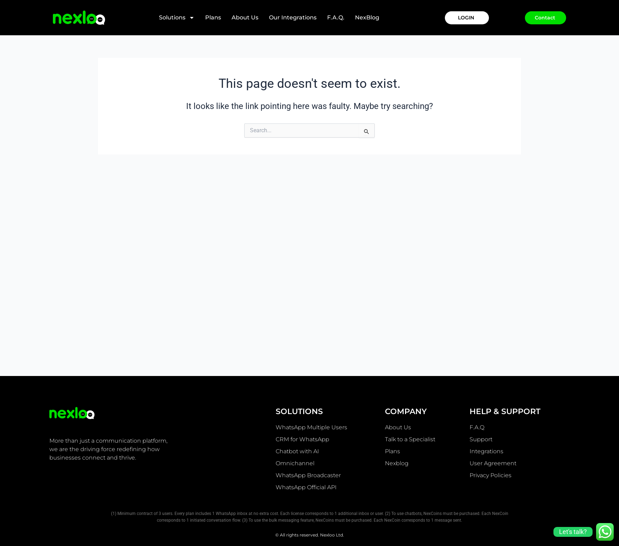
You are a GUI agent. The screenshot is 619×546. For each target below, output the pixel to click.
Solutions (177, 17)
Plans (213, 17)
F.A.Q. (335, 17)
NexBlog (367, 17)
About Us (245, 17)
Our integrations (293, 17)
